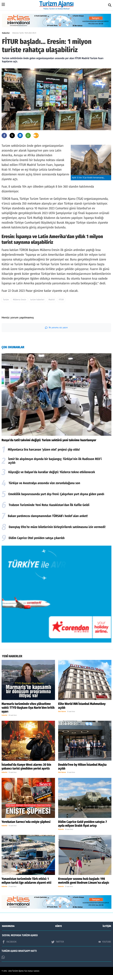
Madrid (51, 299)
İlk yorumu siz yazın (56, 328)
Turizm (6, 299)
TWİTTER (57, 941)
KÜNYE (58, 926)
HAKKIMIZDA (8, 926)
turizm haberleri (37, 299)
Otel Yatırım (62, 712)
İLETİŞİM (107, 926)
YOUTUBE (105, 941)
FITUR (61, 299)
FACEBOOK (9, 941)
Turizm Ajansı (18, 971)
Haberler (6, 33)
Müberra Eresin (19, 299)
